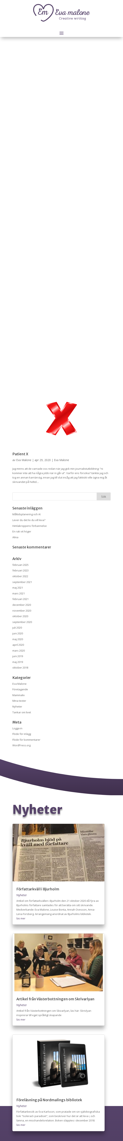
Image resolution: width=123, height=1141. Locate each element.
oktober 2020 (20, 616)
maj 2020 (17, 639)
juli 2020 (17, 627)
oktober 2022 (20, 576)
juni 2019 (17, 656)
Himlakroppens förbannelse (29, 526)
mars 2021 (18, 593)
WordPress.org (21, 745)
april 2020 (18, 645)
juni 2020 (17, 633)
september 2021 (22, 582)
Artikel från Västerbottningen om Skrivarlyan (55, 999)
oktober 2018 (20, 667)
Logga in (17, 728)
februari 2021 (20, 599)
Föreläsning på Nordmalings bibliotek (49, 1100)
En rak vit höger (21, 531)
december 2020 (21, 605)
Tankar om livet (21, 712)
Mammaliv (18, 695)
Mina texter (19, 701)
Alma (15, 537)
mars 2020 (18, 650)
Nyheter (17, 706)
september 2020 (22, 622)
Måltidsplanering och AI (26, 514)
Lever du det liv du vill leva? (28, 520)
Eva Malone (23, 460)
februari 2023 (20, 570)
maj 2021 (17, 587)
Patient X (20, 454)
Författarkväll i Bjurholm (37, 889)
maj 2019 (17, 662)
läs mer (20, 918)
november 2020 (21, 610)
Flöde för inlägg (21, 734)
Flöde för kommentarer (26, 739)
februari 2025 (20, 565)
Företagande (20, 689)
